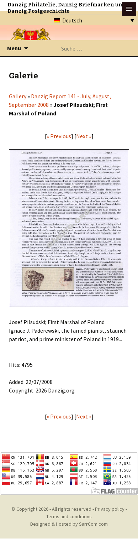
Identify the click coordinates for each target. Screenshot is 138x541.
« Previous (59, 136)
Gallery (17, 96)
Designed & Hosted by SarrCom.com (69, 524)
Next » (83, 136)
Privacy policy (109, 509)
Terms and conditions (69, 516)
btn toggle (129, 9)
